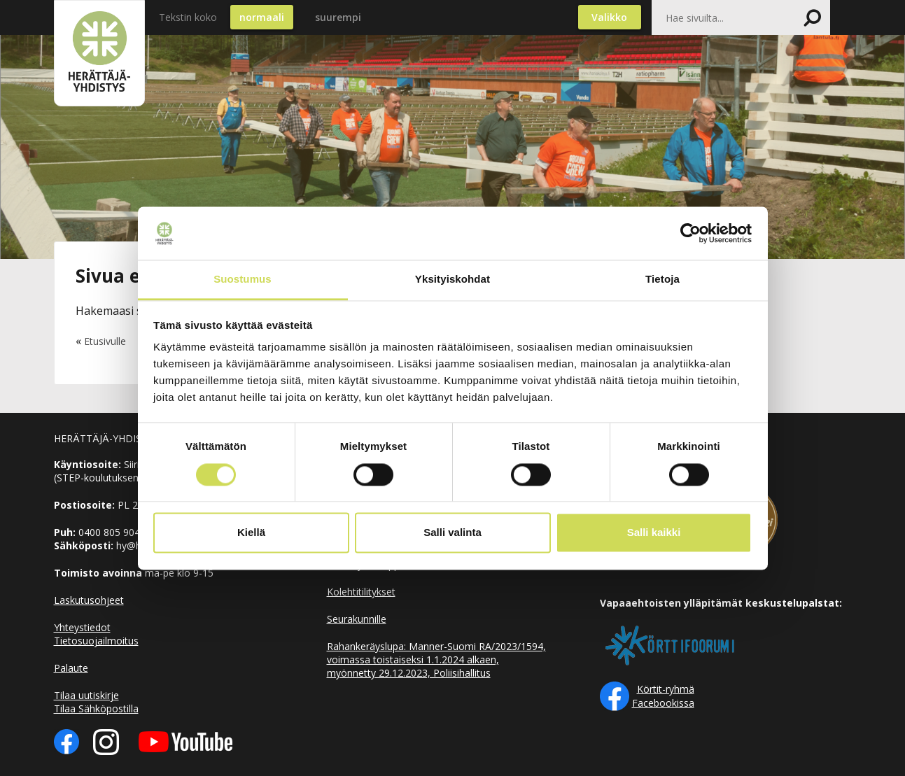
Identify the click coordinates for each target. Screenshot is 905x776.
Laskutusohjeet (89, 600)
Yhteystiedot (82, 627)
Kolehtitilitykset (361, 591)
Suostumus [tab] (242, 279)
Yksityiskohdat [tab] (452, 279)
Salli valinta (452, 533)
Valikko (609, 17)
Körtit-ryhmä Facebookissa (663, 696)
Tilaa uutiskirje (86, 695)
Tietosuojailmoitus (96, 640)
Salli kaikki (654, 533)
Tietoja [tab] (662, 279)
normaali (261, 17)
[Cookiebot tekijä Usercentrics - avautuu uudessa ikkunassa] (690, 233)
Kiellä (251, 533)
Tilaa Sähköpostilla (96, 708)
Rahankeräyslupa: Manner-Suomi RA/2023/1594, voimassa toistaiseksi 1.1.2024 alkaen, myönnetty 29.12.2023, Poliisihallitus (436, 659)
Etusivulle (105, 341)
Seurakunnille (356, 619)
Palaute (71, 668)
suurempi (338, 17)
